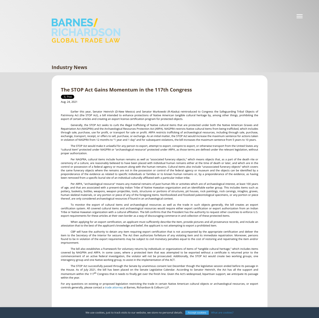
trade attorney (114, 287)
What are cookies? (222, 312)
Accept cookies (197, 312)
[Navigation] (299, 16)
